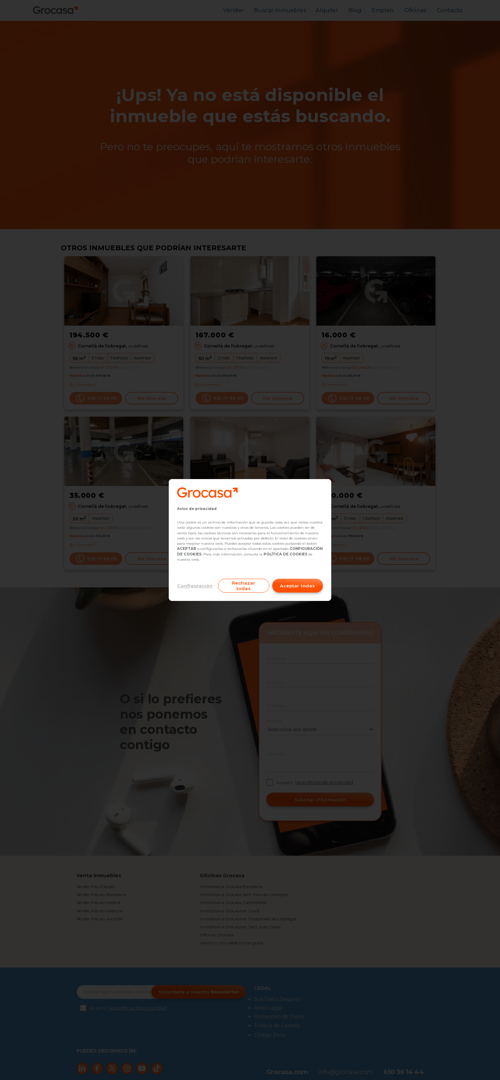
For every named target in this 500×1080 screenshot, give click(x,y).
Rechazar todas (243, 585)
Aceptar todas (297, 585)
